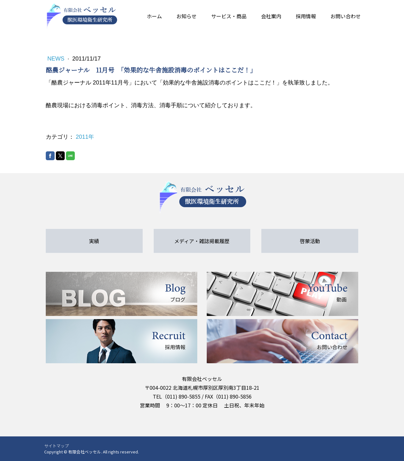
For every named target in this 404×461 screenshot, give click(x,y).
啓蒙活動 (310, 241)
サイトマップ (56, 446)
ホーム (154, 16)
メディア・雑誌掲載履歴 (201, 241)
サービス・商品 (229, 16)
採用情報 (306, 16)
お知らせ (186, 16)
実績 (94, 241)
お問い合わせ (345, 16)
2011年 (85, 137)
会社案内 (271, 16)
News (56, 58)
